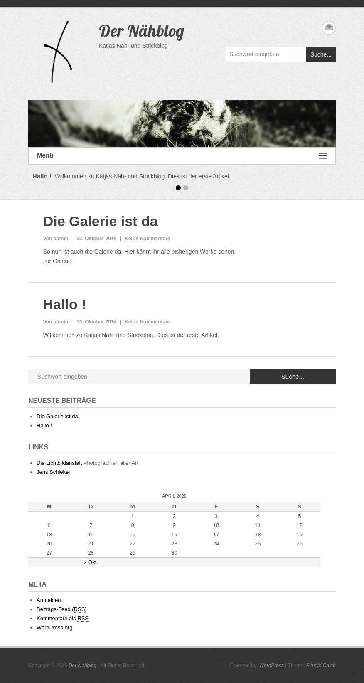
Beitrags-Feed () (62, 609)
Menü (182, 156)
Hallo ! (64, 304)
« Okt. (91, 562)
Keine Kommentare (147, 239)
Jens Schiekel (53, 472)
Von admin (55, 239)
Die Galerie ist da (100, 221)
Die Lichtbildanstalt (59, 463)
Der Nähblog (141, 30)
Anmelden (49, 600)
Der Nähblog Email (329, 28)
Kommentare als (63, 618)
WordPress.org (54, 627)
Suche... (321, 54)
